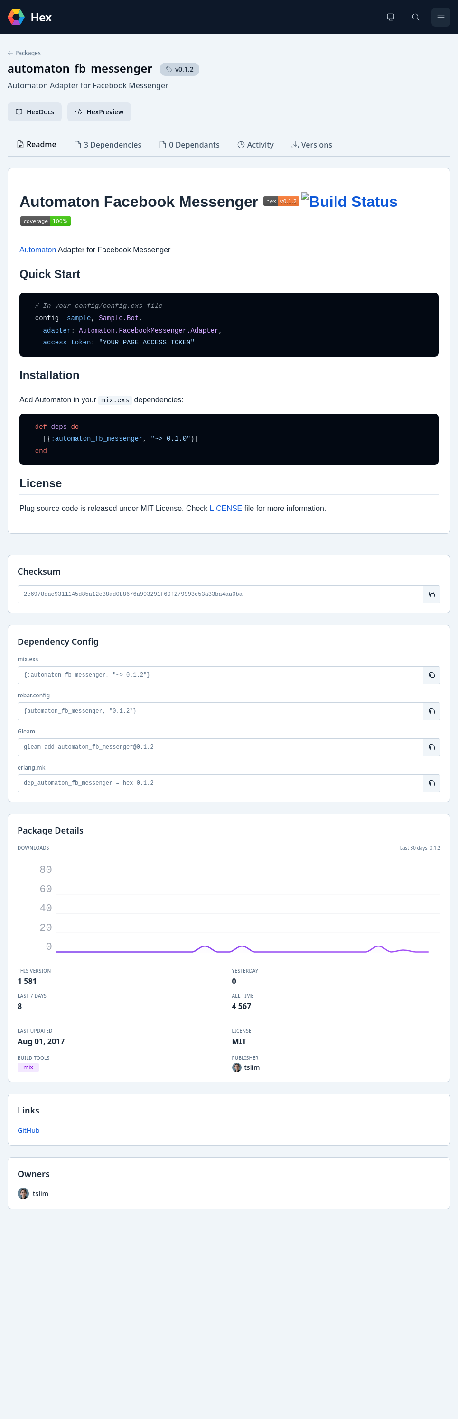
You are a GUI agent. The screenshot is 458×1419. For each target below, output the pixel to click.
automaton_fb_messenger (80, 68)
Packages (24, 53)
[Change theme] (390, 17)
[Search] (415, 17)
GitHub (29, 1130)
